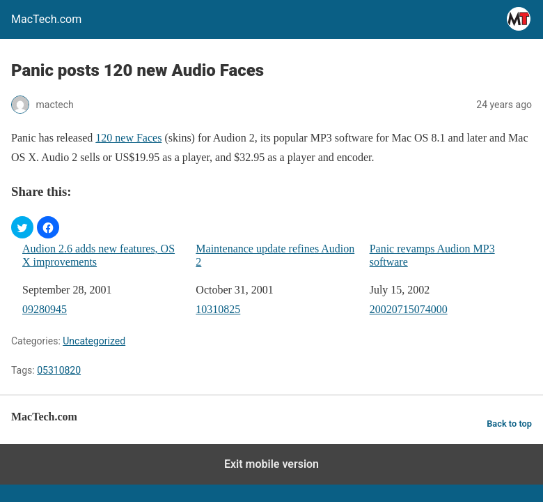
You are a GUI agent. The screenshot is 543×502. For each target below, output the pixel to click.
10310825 (218, 309)
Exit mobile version (271, 464)
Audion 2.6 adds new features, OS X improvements (98, 255)
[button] (22, 227)
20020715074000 (409, 309)
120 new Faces (128, 138)
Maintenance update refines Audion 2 (275, 255)
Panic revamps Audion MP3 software (432, 255)
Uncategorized (94, 341)
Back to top (509, 423)
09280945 (44, 309)
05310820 (59, 370)
